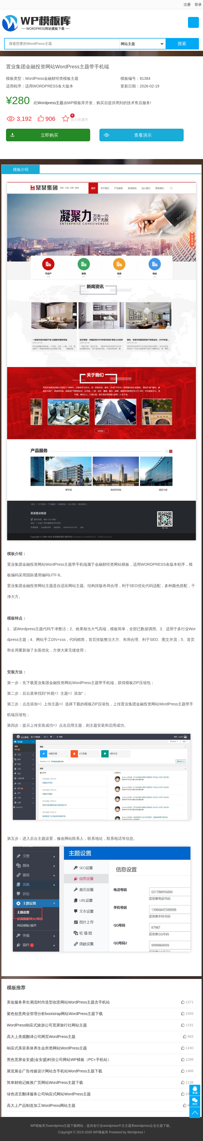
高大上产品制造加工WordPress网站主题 (41, 1105)
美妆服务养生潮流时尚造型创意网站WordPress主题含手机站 (58, 1002)
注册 (187, 4)
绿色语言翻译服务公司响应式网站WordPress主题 (49, 1094)
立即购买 (49, 135)
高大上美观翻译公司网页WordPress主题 (41, 1036)
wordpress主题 (59, 1126)
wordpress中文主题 (117, 1126)
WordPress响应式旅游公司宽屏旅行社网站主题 (47, 1025)
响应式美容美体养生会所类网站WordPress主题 (47, 1048)
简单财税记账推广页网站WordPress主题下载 (45, 1082)
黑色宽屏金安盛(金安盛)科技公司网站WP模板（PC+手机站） (59, 1059)
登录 (198, 4)
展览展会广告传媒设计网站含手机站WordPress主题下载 (54, 1071)
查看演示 (143, 135)
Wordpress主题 (50, 103)
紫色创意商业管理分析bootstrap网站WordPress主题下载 (55, 1013)
